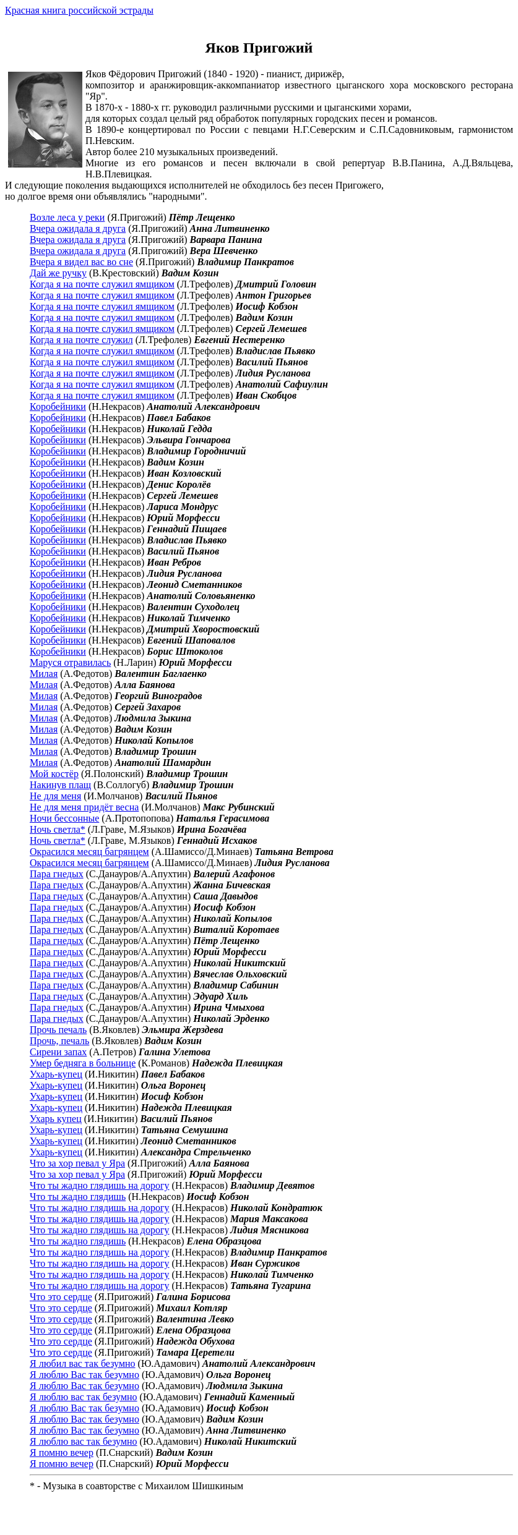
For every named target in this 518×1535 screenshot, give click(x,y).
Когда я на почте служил (81, 339)
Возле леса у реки (67, 217)
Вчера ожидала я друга (78, 228)
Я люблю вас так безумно (83, 1397)
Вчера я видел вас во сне (81, 262)
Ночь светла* (57, 829)
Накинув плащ (60, 785)
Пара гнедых (57, 874)
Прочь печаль (58, 1029)
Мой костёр (54, 773)
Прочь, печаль (59, 1040)
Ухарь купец (56, 1118)
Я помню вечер (61, 1452)
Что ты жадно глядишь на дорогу (100, 1185)
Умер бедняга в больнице (83, 1063)
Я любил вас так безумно (83, 1363)
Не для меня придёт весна (84, 807)
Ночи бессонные (64, 818)
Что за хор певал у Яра (77, 1163)
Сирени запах (58, 1052)
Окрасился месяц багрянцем (89, 851)
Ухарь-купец (56, 1074)
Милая (44, 673)
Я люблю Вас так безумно (84, 1374)
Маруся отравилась (70, 662)
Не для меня (55, 796)
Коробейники (58, 406)
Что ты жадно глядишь (78, 1196)
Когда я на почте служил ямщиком (102, 284)
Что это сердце (61, 1296)
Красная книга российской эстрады (79, 10)
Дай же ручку (58, 273)
